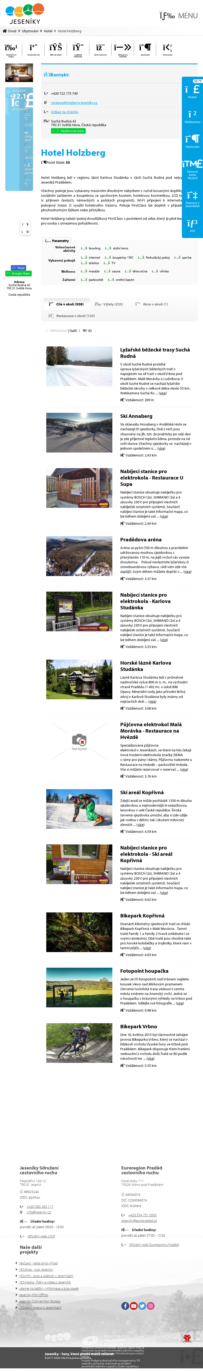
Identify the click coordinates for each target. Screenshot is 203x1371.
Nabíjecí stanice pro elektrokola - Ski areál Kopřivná (146, 853)
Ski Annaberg (136, 416)
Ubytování (30, 31)
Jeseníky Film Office (33, 1294)
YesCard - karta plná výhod (38, 1263)
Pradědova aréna (141, 539)
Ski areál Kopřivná (142, 792)
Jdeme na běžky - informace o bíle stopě (49, 1288)
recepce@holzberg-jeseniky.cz (74, 102)
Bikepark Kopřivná (142, 915)
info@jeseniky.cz (38, 1212)
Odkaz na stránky (65, 111)
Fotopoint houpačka (144, 970)
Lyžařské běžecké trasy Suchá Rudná (155, 352)
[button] (179, 15)
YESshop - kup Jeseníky (36, 1269)
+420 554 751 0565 (142, 1215)
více (163, 393)
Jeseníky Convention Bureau (40, 1301)
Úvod (25, 14)
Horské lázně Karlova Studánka (145, 665)
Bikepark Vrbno (138, 1026)
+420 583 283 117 (40, 1206)
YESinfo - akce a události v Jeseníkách (46, 1275)
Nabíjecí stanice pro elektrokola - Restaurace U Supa (151, 477)
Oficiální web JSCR (41, 1236)
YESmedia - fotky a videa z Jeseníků (45, 1282)
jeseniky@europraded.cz (139, 1220)
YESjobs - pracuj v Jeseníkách (40, 1307)
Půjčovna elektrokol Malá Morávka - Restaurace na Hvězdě (151, 730)
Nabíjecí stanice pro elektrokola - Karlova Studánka (145, 601)
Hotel (48, 31)
